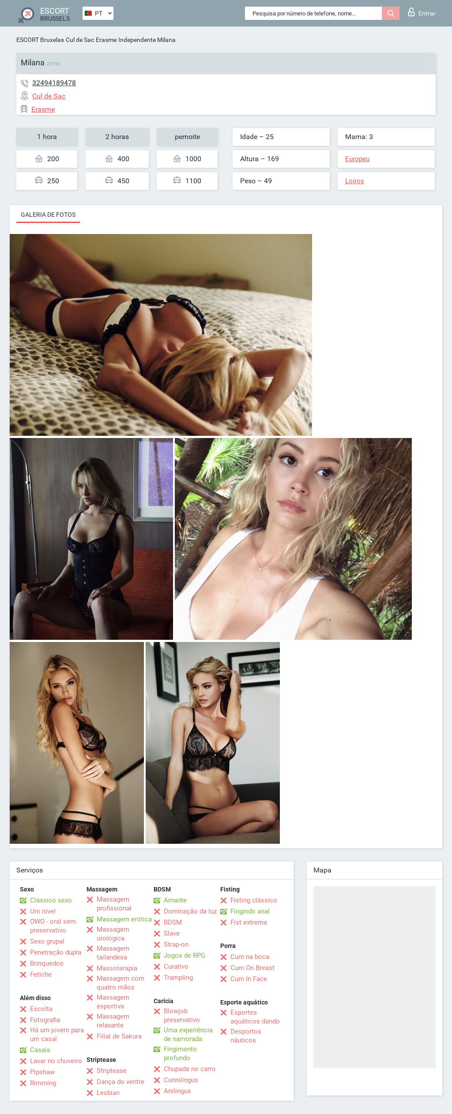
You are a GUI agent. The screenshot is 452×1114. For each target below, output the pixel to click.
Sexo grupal (47, 941)
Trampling (178, 978)
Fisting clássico (253, 900)
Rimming (43, 1083)
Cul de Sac (80, 39)
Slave (172, 933)
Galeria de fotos (48, 214)
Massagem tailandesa (113, 952)
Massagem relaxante (113, 1020)
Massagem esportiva (113, 1001)
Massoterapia (117, 968)
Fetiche (41, 974)
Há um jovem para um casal (57, 1034)
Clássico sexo (51, 900)
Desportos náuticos (245, 1035)
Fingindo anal (250, 911)
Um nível (43, 911)
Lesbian (108, 1093)
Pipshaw (42, 1072)
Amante (175, 900)
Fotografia (45, 1020)
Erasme (106, 39)
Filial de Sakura (119, 1036)
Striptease (112, 1071)
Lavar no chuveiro (56, 1061)
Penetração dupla (55, 952)
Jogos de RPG (184, 955)
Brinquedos (47, 963)
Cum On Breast (252, 968)
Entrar (422, 12)
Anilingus (177, 1091)
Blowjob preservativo (182, 1015)
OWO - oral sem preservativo (53, 926)
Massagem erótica (124, 919)
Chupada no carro (190, 1069)
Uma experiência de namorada (188, 1034)
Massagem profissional (114, 903)
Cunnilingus (181, 1080)
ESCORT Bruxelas (40, 39)
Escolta (41, 1009)
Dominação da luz (190, 911)
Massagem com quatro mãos (120, 982)
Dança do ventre (120, 1082)
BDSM (173, 922)
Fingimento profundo (180, 1053)
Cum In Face (248, 979)
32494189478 (54, 83)
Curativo (176, 967)
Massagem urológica (113, 933)
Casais (40, 1050)
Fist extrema (248, 922)
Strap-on (176, 944)
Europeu (357, 159)
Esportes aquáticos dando (255, 1016)
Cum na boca (249, 957)
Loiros (354, 181)
